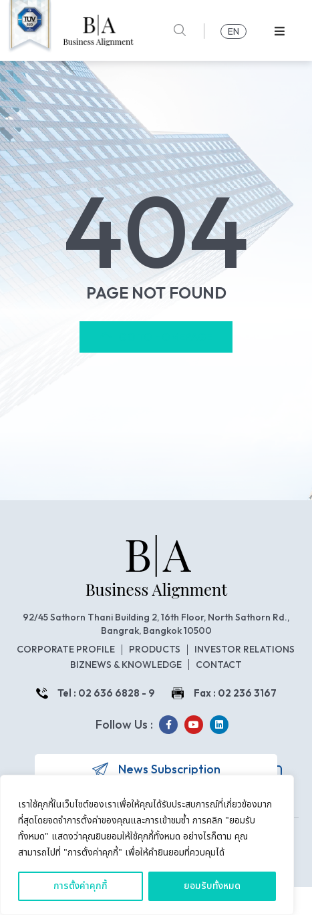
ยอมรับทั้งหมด (212, 886)
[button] (279, 31)
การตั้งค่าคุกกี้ (80, 886)
